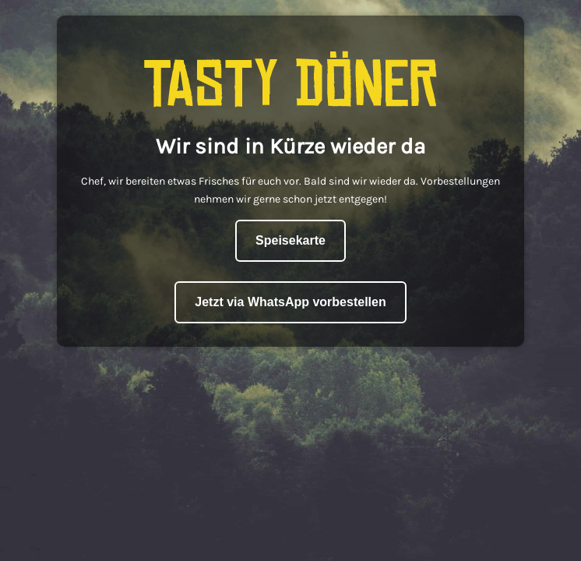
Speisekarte (290, 240)
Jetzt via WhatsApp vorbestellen (290, 302)
